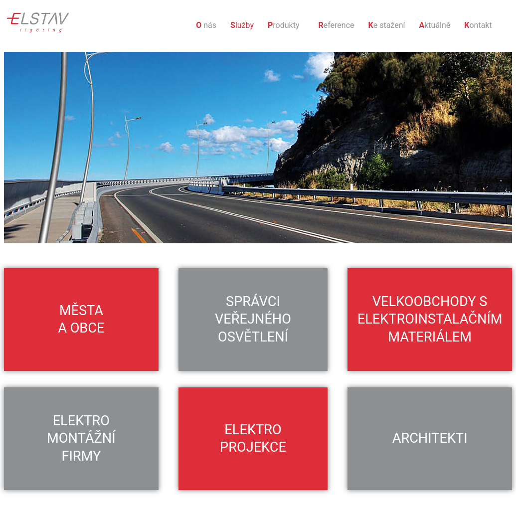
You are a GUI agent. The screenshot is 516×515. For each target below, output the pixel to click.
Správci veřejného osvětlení (253, 319)
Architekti (430, 438)
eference (336, 25)
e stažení (386, 25)
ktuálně (434, 25)
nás (206, 25)
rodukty (283, 25)
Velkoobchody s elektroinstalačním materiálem (430, 319)
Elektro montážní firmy (81, 438)
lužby (242, 25)
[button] (286, 25)
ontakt (478, 25)
